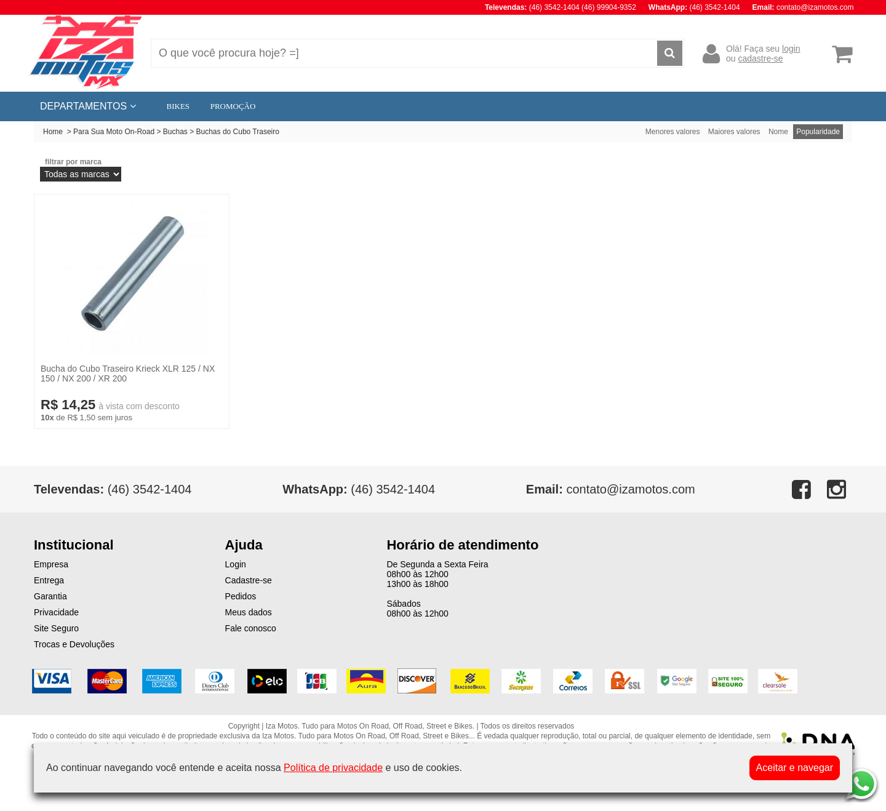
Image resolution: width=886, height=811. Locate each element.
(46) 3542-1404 (358, 489)
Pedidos (241, 596)
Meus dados (248, 612)
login (791, 49)
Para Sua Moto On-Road (113, 131)
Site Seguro (56, 628)
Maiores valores (734, 131)
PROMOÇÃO (233, 106)
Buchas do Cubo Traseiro (237, 131)
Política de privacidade (333, 767)
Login (235, 564)
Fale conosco (250, 628)
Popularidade (818, 131)
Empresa (51, 564)
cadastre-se (760, 58)
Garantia (50, 596)
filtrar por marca (73, 162)
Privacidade (56, 612)
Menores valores (672, 131)
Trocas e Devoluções (74, 644)
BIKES (178, 106)
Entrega (49, 580)
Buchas (175, 131)
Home (53, 131)
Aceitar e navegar (794, 767)
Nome (778, 131)
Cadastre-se (248, 580)
